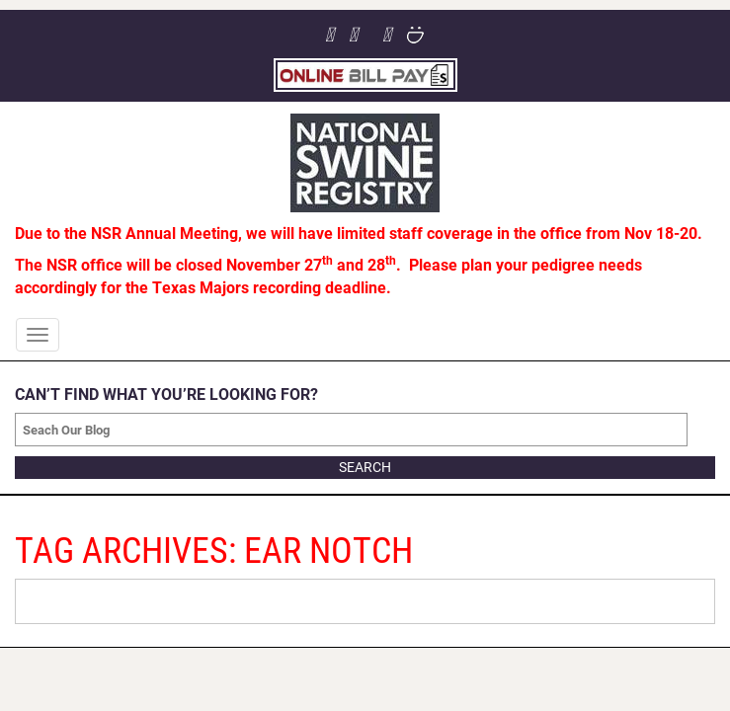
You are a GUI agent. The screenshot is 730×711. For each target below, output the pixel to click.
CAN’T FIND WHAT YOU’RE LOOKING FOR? (166, 393)
